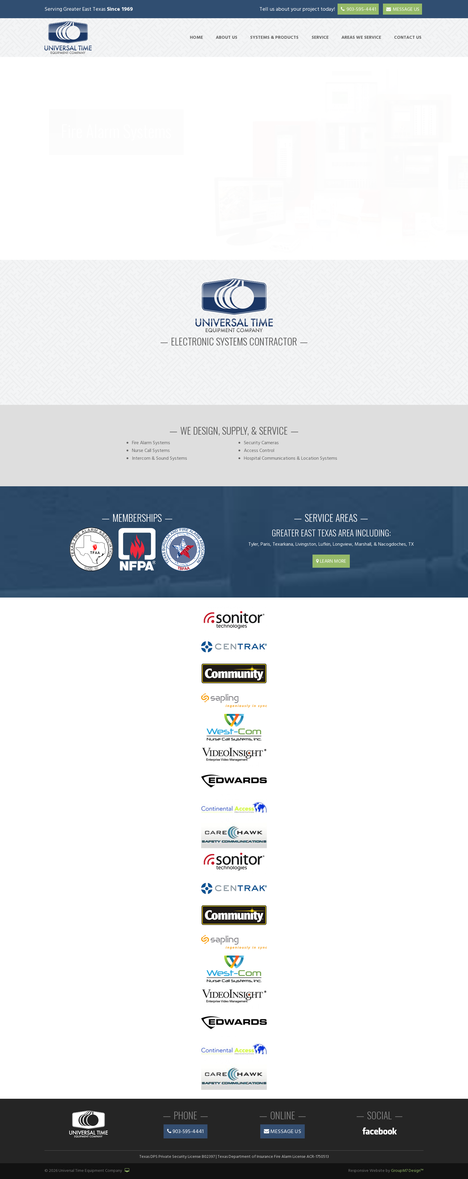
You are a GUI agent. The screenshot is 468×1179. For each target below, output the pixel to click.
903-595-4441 (358, 9)
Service (320, 37)
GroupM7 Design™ (407, 1170)
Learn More (331, 561)
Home (196, 37)
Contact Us (407, 37)
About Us (226, 37)
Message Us (402, 9)
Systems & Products (274, 37)
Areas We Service (361, 37)
